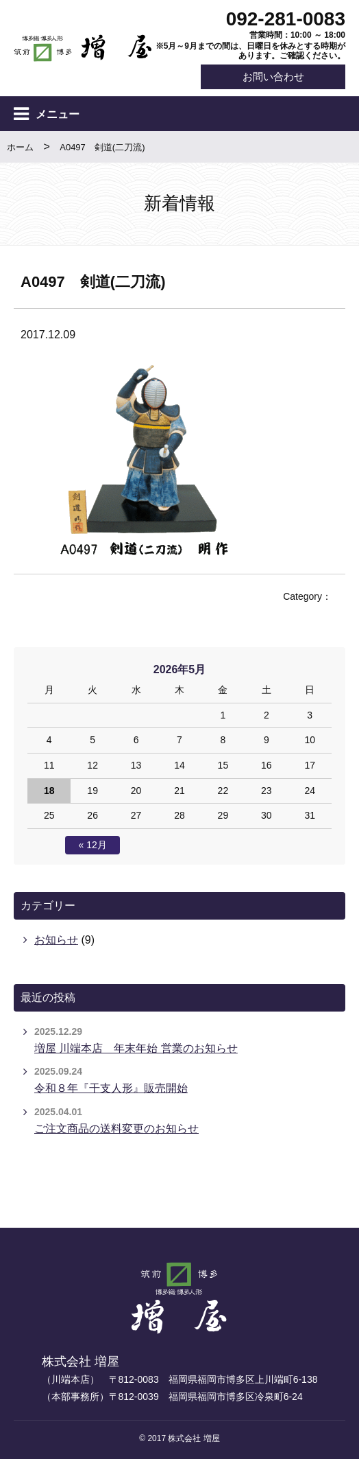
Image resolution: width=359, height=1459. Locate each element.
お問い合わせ (273, 76)
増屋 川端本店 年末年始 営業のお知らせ (136, 1048)
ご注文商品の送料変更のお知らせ (116, 1128)
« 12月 (93, 844)
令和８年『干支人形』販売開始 (111, 1089)
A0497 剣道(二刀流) (102, 147)
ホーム (20, 147)
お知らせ (56, 940)
